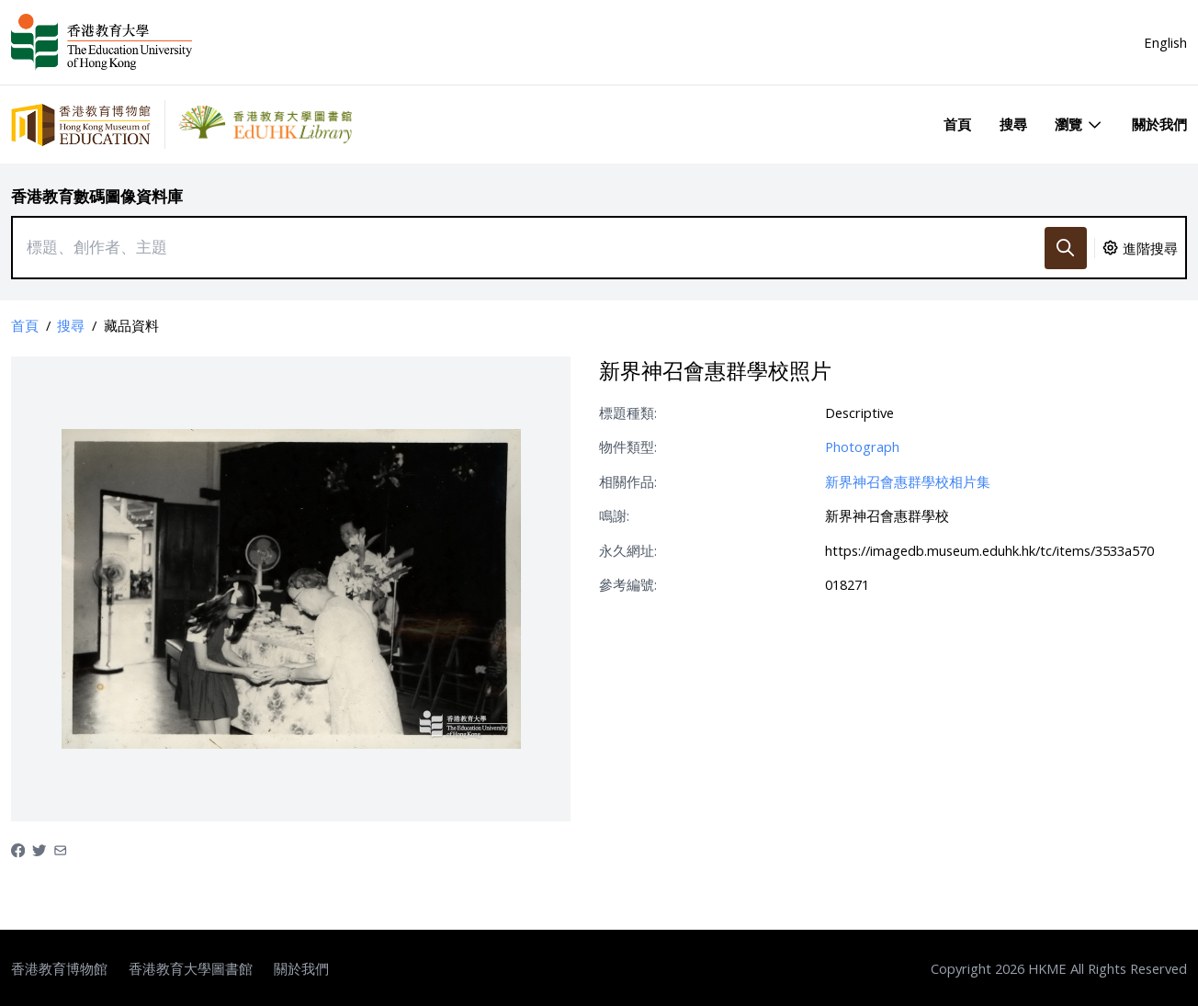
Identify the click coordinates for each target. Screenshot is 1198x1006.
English (1165, 42)
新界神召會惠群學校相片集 (907, 481)
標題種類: (628, 412)
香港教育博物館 (59, 968)
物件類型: (628, 446)
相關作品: (628, 481)
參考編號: (628, 584)
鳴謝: (614, 515)
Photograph (862, 446)
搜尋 (1013, 124)
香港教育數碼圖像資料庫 (97, 196)
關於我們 (1159, 124)
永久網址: (628, 550)
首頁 (957, 124)
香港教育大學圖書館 (191, 968)
